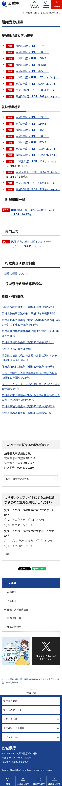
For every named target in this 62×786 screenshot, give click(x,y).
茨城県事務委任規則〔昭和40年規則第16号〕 (28, 406)
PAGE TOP (31, 693)
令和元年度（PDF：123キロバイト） (38, 161)
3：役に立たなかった (20, 525)
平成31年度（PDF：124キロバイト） (38, 183)
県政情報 (14, 679)
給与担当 (12, 592)
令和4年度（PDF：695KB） (32, 71)
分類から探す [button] (23, 784)
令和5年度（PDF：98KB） (31, 65)
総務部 (43, 679)
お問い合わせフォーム (17, 478)
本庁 (51, 679)
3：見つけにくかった (20, 546)
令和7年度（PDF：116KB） (32, 123)
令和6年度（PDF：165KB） (32, 58)
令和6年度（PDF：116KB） (32, 130)
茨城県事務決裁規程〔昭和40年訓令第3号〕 (28, 413)
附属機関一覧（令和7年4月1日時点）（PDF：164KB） (33, 212)
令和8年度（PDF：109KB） (32, 117)
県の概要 (24, 679)
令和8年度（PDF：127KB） (32, 46)
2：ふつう (38, 519)
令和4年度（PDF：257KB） (32, 142)
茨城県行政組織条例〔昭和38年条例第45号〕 (28, 307)
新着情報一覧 (14, 618)
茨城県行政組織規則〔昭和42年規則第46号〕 (28, 366)
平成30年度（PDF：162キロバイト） (38, 96)
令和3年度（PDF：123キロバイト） (37, 148)
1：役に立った (16, 519)
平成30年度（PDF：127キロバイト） (38, 189)
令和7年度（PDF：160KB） (32, 52)
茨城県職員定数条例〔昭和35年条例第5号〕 (28, 342)
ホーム (5, 679)
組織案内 (34, 679)
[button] (45, 4)
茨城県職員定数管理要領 (16, 349)
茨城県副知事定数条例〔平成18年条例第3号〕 (29, 313)
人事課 (12, 583)
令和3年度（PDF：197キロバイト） (37, 77)
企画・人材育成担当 (17, 609)
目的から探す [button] (39, 784)
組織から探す (54, 784)
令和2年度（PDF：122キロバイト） (37, 155)
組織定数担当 (14, 627)
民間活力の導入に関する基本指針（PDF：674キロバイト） (31, 244)
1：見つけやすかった (20, 540)
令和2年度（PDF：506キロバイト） (37, 83)
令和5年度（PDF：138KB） (32, 136)
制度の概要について (16, 273)
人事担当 (12, 601)
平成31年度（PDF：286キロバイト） (38, 90)
